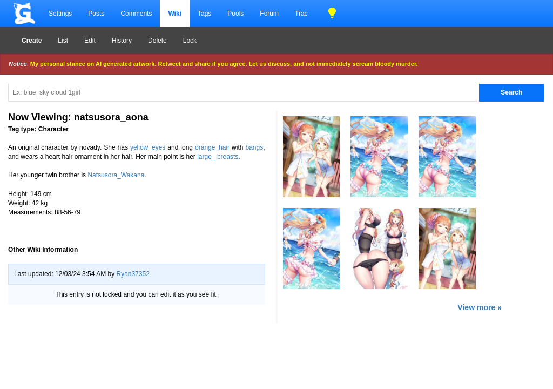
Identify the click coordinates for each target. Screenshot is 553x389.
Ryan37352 (132, 274)
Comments (136, 13)
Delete (157, 40)
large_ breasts (217, 156)
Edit (90, 40)
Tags (204, 13)
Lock (190, 40)
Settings (60, 13)
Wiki (174, 13)
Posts (96, 13)
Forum (269, 13)
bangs (254, 147)
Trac (301, 13)
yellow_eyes (147, 147)
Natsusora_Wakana (115, 175)
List (63, 40)
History (122, 40)
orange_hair (212, 147)
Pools (235, 13)
